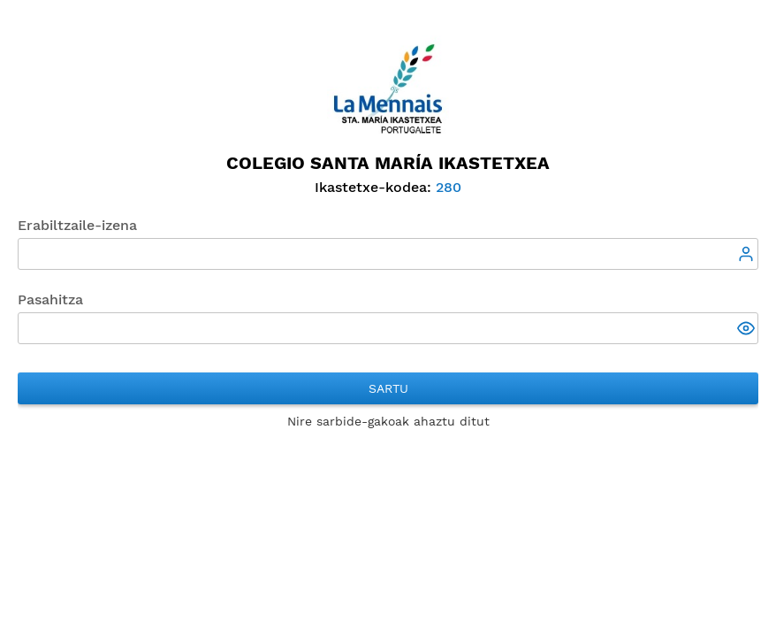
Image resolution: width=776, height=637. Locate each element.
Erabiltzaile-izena (77, 225)
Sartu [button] (388, 388)
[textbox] (388, 254)
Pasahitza (50, 299)
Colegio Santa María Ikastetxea (388, 162)
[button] (747, 330)
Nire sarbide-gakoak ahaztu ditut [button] (388, 421)
